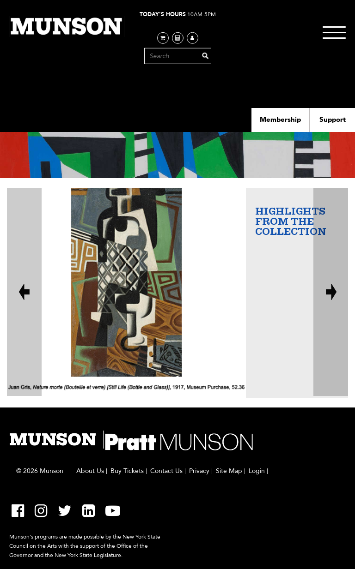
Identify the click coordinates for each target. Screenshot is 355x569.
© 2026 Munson (39, 471)
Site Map (229, 471)
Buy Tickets (127, 471)
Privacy (199, 471)
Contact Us (166, 471)
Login (257, 471)
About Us (90, 471)
